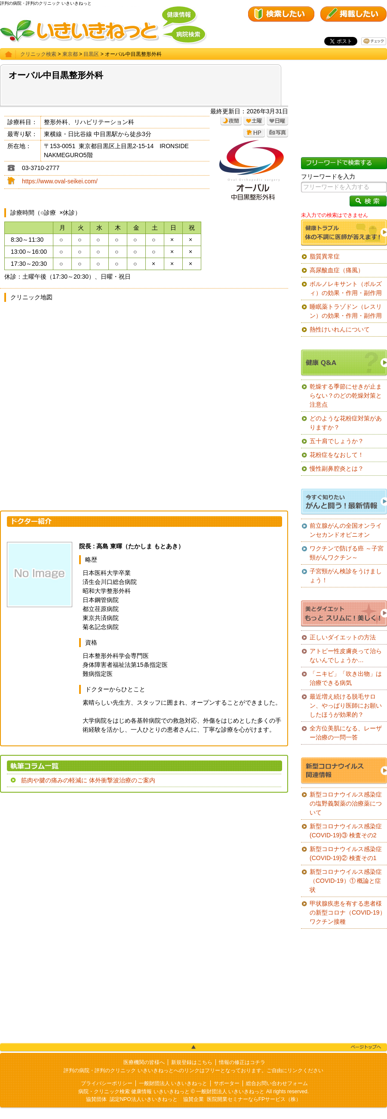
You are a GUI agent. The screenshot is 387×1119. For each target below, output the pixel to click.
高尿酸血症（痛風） (337, 270)
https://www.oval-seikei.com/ (60, 181)
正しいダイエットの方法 (343, 637)
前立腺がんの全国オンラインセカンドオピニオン (346, 530)
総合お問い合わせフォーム (277, 1083)
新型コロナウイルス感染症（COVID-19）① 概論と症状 (346, 880)
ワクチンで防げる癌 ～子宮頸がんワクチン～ (347, 553)
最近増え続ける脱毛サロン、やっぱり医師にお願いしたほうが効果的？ (346, 705)
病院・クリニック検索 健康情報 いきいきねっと (134, 1092)
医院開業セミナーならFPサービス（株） (254, 1099)
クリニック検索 (38, 54)
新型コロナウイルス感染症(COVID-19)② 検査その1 (346, 853)
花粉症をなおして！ (337, 454)
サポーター (227, 1083)
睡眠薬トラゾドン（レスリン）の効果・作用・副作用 (346, 311)
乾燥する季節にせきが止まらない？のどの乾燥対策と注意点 (346, 395)
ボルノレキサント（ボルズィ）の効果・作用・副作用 (346, 288)
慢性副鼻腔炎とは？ (337, 468)
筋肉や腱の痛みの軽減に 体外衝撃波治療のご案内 (88, 780)
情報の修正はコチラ (242, 1062)
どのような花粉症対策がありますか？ (346, 423)
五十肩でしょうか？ (337, 441)
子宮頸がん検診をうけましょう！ (346, 576)
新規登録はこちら (191, 1062)
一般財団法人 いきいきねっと (173, 1083)
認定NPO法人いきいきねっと (144, 1099)
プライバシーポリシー (106, 1083)
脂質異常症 (325, 256)
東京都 (70, 54)
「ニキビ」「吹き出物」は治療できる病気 (346, 678)
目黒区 (91, 54)
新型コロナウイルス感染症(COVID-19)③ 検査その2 (346, 831)
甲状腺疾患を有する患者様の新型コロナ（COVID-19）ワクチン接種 (348, 912)
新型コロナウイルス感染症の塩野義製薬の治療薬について (346, 803)
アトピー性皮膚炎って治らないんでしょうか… (346, 655)
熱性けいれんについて (340, 329)
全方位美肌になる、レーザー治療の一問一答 (346, 733)
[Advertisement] (144, 861)
